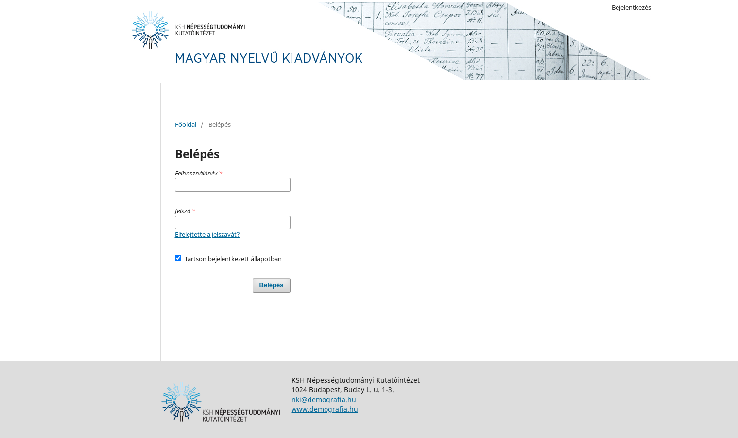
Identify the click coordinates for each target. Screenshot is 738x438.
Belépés (271, 285)
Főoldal (185, 124)
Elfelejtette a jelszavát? (207, 234)
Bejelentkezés (631, 7)
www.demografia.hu (325, 409)
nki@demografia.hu (324, 399)
